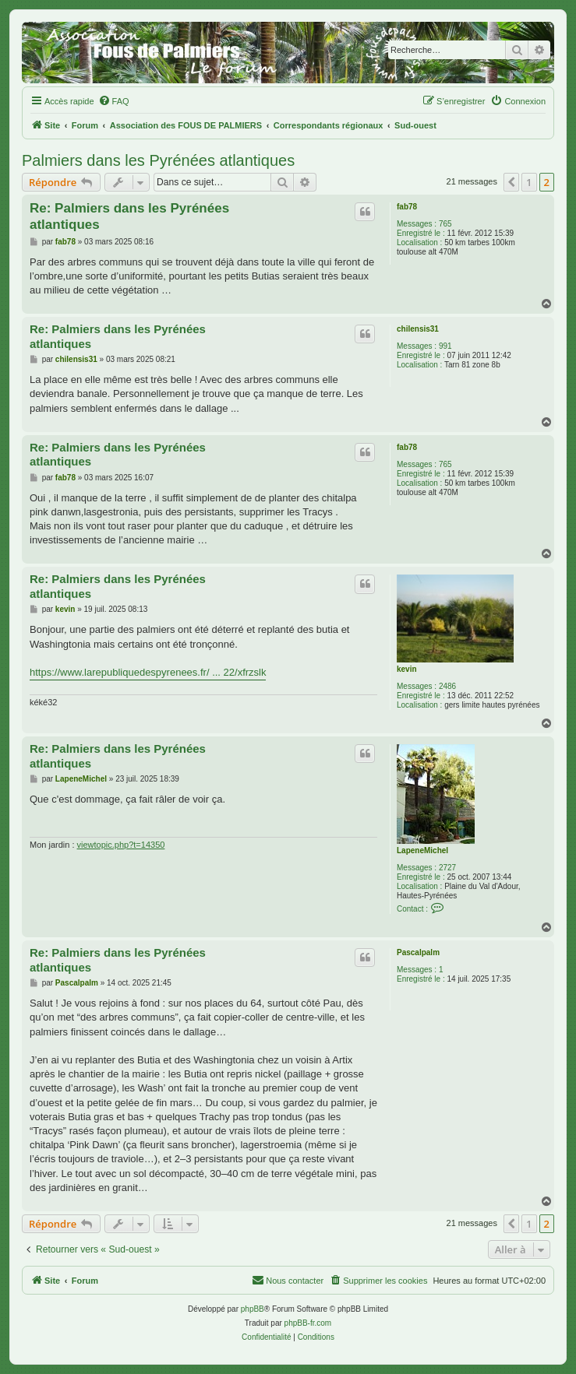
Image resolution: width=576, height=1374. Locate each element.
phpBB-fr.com (308, 1323)
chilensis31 (418, 329)
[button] (511, 182)
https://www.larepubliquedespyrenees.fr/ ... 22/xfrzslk (148, 672)
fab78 (407, 206)
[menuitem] (113, 101)
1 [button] (529, 182)
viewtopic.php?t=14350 (121, 844)
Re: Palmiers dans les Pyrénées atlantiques (129, 216)
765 (445, 224)
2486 (447, 686)
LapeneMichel (422, 850)
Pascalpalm (418, 952)
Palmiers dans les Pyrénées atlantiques (158, 160)
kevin (407, 669)
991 (445, 346)
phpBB (252, 1309)
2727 (447, 867)
